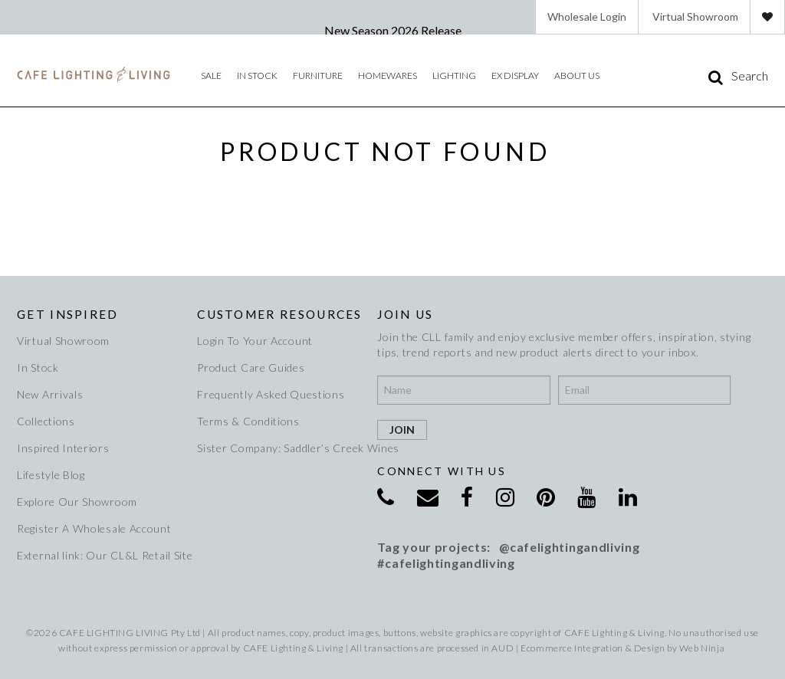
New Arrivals (50, 394)
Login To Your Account (255, 340)
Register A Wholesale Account (94, 528)
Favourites (767, 17)
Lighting (454, 75)
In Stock (38, 367)
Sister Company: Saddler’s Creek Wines (280, 447)
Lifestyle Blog (51, 474)
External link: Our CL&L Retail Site (99, 555)
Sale (211, 75)
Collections (46, 421)
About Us (576, 75)
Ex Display (515, 75)
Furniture (318, 75)
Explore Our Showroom (77, 501)
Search (749, 76)
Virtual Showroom (695, 16)
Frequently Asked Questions (270, 394)
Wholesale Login (586, 16)
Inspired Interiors (63, 447)
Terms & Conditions (248, 421)
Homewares (387, 75)
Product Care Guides (250, 367)
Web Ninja (701, 648)
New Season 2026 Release (392, 30)
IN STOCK (257, 75)
